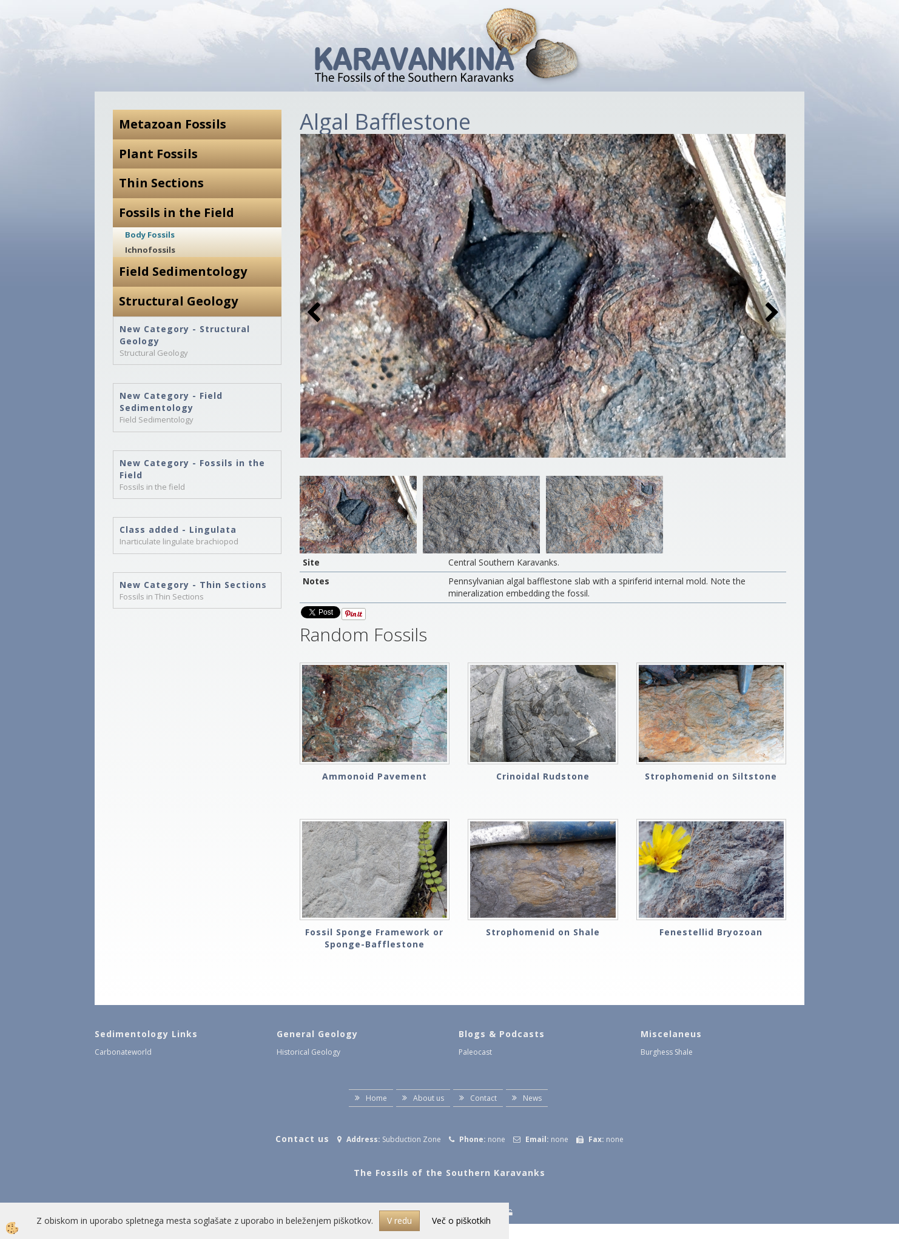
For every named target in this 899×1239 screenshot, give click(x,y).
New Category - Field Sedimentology (171, 401)
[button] (770, 313)
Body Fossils (150, 234)
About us (428, 1098)
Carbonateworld (123, 1052)
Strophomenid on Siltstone (711, 776)
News (532, 1098)
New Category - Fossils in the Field (192, 469)
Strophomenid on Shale (543, 932)
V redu (399, 1220)
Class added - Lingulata (178, 529)
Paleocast (475, 1052)
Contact (483, 1098)
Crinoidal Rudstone (543, 776)
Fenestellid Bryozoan (711, 932)
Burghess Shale (667, 1052)
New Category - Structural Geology (185, 335)
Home (376, 1098)
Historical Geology (308, 1052)
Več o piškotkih (461, 1220)
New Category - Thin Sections (193, 584)
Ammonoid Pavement (374, 776)
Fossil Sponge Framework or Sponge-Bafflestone (374, 938)
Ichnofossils (150, 249)
